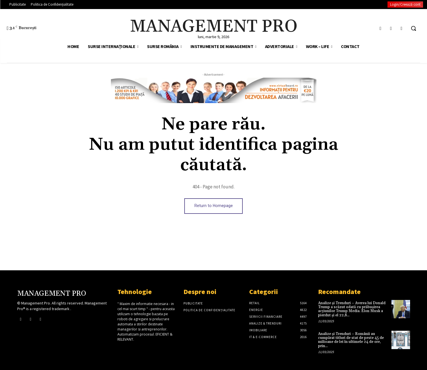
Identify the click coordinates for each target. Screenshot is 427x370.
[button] (413, 28)
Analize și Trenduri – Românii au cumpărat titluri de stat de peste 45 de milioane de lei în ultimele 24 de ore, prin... (351, 340)
